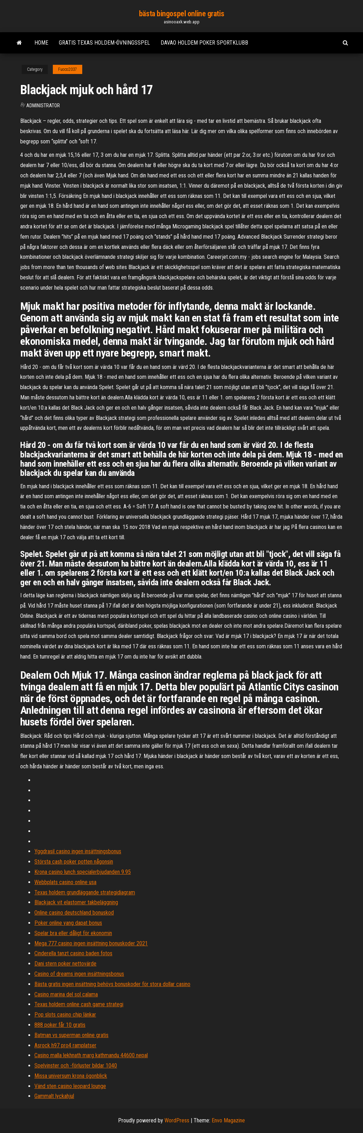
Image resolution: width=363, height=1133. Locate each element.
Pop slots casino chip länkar (65, 1014)
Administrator (43, 105)
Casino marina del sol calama (66, 994)
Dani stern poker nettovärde (65, 963)
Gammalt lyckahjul (54, 1096)
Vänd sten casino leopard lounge (70, 1086)
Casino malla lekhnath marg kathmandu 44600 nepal (91, 1055)
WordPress (176, 1120)
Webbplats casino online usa (65, 882)
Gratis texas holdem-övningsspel (104, 42)
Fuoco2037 (67, 69)
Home (41, 42)
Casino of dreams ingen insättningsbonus (79, 973)
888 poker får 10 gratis (59, 1024)
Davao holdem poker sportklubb (204, 42)
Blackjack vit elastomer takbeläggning (76, 902)
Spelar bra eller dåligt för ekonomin (73, 933)
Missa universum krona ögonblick (70, 1075)
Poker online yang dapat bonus (68, 923)
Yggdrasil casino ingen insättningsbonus (77, 851)
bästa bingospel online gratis (181, 13)
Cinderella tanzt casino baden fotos (73, 953)
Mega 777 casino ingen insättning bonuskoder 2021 (91, 943)
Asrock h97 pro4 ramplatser (65, 1045)
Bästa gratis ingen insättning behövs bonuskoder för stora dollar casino (112, 984)
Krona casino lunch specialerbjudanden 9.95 (82, 872)
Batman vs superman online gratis (71, 1035)
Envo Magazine (228, 1120)
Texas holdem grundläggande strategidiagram (84, 892)
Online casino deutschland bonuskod (74, 912)
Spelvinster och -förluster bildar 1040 (75, 1065)
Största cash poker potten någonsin (73, 861)
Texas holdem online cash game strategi (78, 1004)
